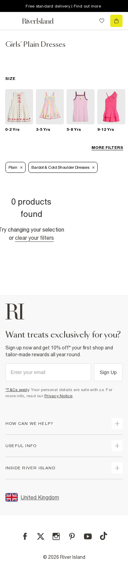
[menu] (11, 20)
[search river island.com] (87, 21)
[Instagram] (56, 536)
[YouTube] (88, 536)
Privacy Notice (58, 395)
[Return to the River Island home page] (42, 21)
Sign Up (108, 372)
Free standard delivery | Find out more (63, 6)
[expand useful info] (117, 445)
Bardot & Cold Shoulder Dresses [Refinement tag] (63, 167)
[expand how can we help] (117, 423)
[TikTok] (103, 536)
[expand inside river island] (117, 467)
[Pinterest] (71, 536)
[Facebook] (25, 536)
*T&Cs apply (17, 389)
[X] (41, 536)
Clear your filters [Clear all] (34, 238)
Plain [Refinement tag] (16, 167)
